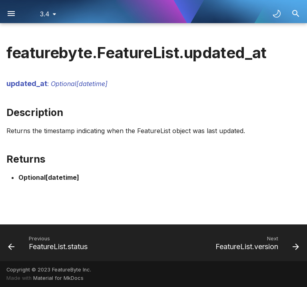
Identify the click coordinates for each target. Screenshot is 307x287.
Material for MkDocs (58, 278)
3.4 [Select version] (45, 14)
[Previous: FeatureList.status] (49, 242)
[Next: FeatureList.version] (255, 242)
